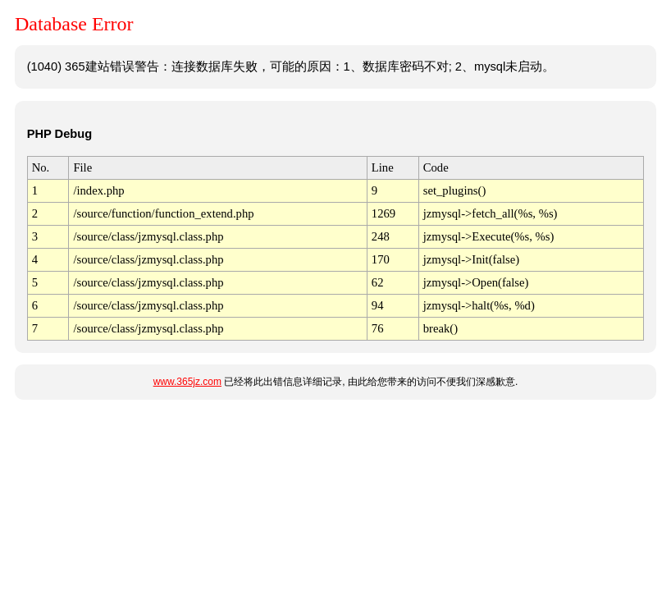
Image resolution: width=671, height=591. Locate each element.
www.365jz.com (187, 381)
